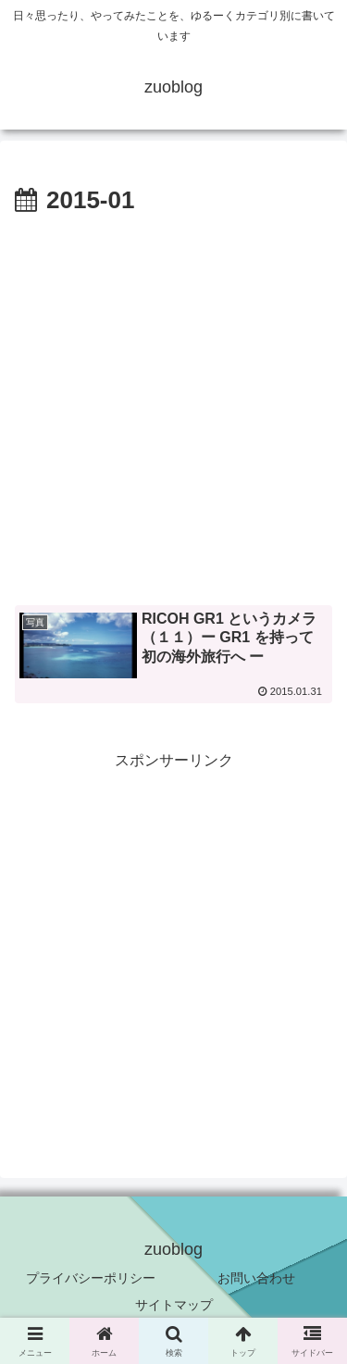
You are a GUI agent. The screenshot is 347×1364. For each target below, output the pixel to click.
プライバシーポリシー (90, 1278)
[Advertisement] (173, 404)
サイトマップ (174, 1304)
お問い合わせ (256, 1278)
